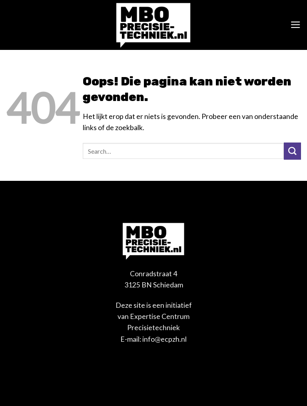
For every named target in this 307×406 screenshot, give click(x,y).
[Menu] (295, 24)
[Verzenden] (292, 151)
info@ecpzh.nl (164, 339)
